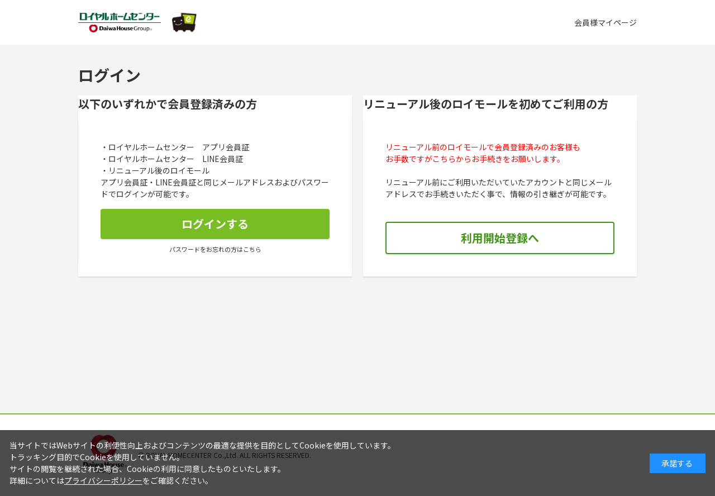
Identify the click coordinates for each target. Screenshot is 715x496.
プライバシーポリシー (103, 480)
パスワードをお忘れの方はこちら (215, 249)
